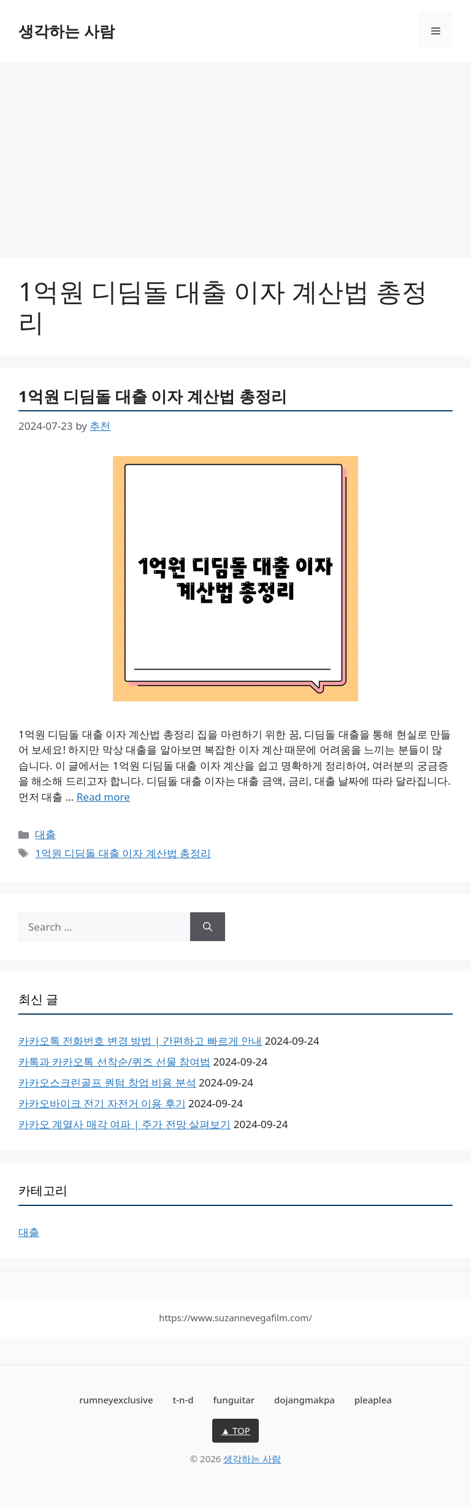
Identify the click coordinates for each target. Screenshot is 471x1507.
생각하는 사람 (66, 30)
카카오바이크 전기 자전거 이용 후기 (102, 1103)
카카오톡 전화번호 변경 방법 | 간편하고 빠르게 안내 (140, 1041)
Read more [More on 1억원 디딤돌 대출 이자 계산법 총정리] (103, 797)
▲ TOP (235, 1430)
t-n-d (182, 1400)
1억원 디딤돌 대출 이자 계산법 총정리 (152, 396)
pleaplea (373, 1400)
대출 (45, 834)
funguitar (234, 1400)
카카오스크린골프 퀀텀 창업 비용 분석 (107, 1082)
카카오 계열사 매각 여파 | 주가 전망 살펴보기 (124, 1124)
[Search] (207, 927)
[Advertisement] (235, 153)
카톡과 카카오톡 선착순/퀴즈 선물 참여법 (114, 1062)
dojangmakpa (304, 1400)
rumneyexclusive (116, 1400)
